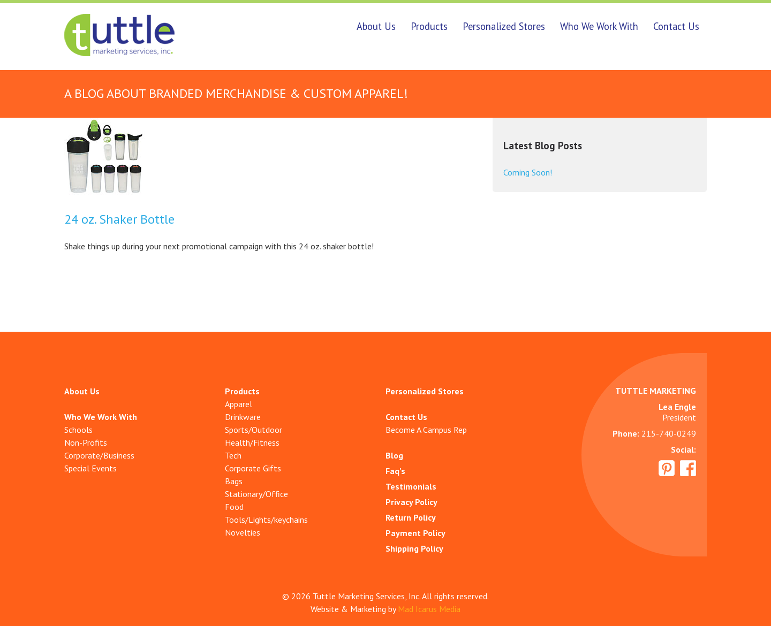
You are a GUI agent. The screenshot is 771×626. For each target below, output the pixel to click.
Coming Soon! (527, 172)
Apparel (238, 404)
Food (234, 506)
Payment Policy (415, 533)
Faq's (395, 470)
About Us (376, 26)
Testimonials (411, 486)
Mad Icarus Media (429, 609)
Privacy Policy (411, 502)
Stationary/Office (256, 493)
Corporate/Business (99, 455)
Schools (78, 429)
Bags (234, 481)
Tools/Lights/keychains (266, 519)
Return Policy (411, 517)
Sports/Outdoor (253, 429)
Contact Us (676, 26)
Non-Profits (85, 442)
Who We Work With (599, 26)
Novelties (242, 532)
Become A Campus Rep (426, 429)
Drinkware (243, 416)
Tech (233, 455)
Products (429, 26)
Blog (394, 455)
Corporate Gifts (253, 468)
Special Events (90, 468)
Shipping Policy (414, 548)
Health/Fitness (252, 442)
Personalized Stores (504, 26)
